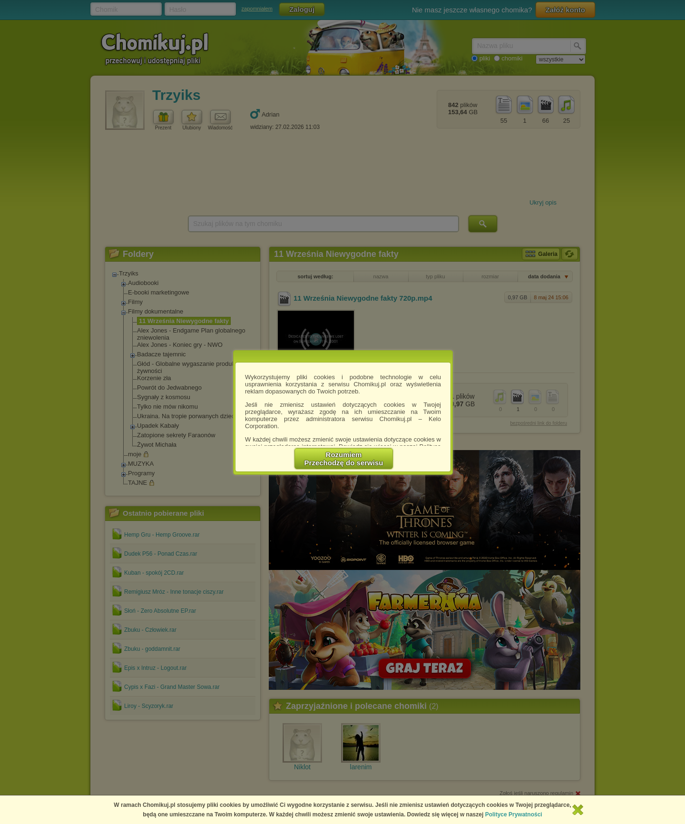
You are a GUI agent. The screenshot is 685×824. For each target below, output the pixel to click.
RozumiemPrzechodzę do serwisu (343, 459)
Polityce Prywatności (513, 814)
